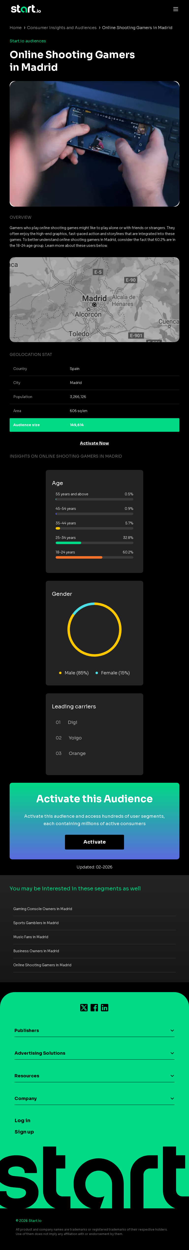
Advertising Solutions (40, 1053)
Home (16, 27)
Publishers (27, 1030)
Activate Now (94, 443)
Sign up (24, 1132)
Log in (22, 1120)
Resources (27, 1076)
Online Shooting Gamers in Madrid (42, 965)
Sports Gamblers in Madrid (36, 923)
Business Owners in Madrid (36, 951)
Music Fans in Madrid (30, 937)
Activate (94, 842)
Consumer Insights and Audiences (62, 27)
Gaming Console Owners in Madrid (42, 909)
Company (26, 1098)
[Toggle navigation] (174, 9)
